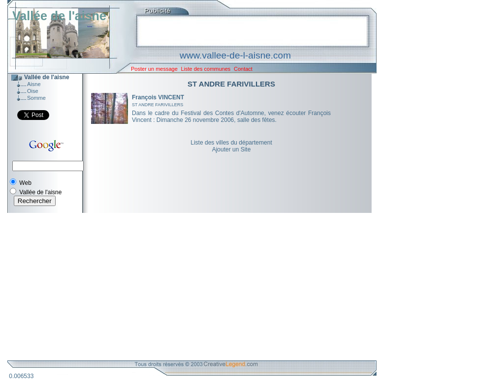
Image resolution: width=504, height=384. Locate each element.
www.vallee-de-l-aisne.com (235, 55)
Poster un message (154, 69)
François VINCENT (158, 97)
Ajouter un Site (231, 149)
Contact (243, 69)
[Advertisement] (184, 286)
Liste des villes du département (231, 142)
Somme (36, 98)
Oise (32, 91)
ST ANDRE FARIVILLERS (157, 104)
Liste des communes (205, 69)
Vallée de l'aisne (59, 16)
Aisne (34, 84)
